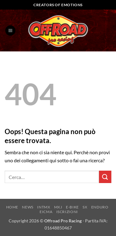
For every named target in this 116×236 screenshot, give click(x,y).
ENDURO (100, 207)
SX (85, 207)
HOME (12, 207)
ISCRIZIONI (67, 211)
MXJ (58, 207)
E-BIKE (72, 207)
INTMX (43, 207)
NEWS (27, 207)
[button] (10, 30)
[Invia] (105, 177)
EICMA (46, 211)
